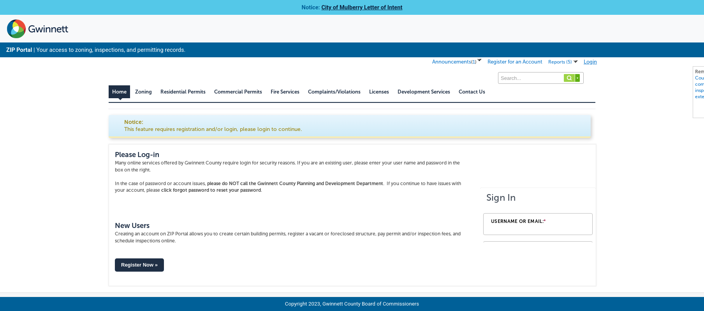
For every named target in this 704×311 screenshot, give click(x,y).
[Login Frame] (538, 215)
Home (119, 92)
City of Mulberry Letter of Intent (361, 7)
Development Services (424, 92)
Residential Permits (183, 92)
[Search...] (541, 78)
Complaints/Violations (334, 92)
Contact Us (472, 92)
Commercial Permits (238, 92)
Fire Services (285, 92)
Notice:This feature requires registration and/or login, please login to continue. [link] (213, 126)
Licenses (379, 92)
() (474, 62)
